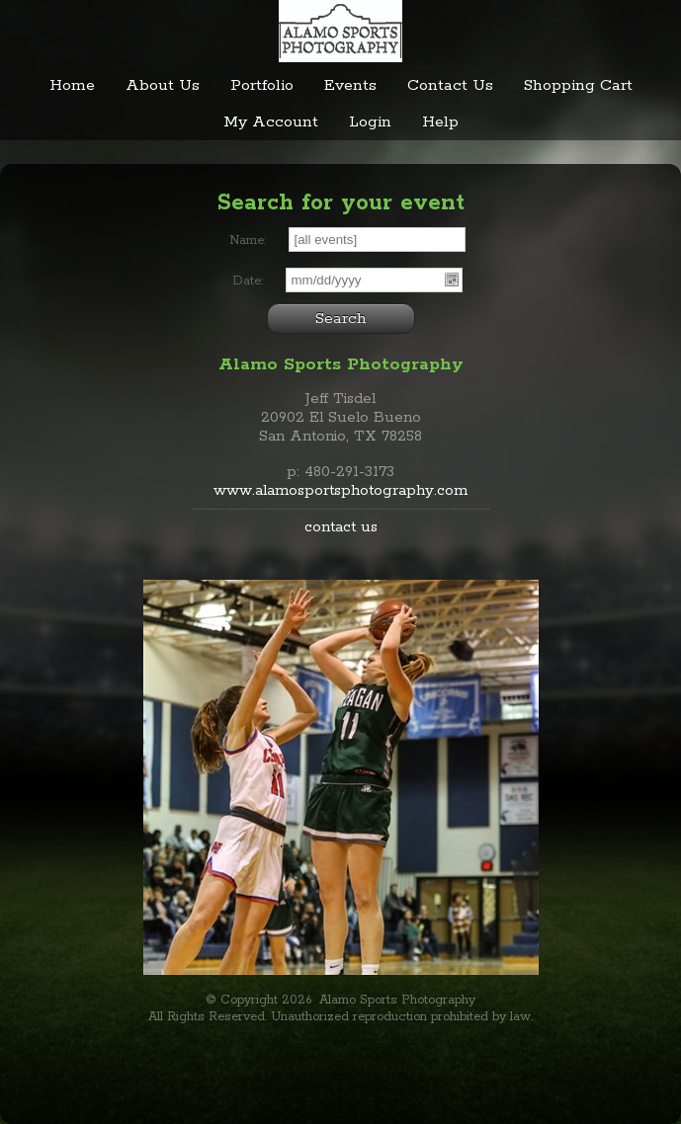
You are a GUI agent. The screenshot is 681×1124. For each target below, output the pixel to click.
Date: (247, 281)
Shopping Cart (578, 85)
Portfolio (262, 85)
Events (350, 85)
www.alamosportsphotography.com (340, 490)
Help (440, 122)
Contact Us (450, 85)
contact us (341, 527)
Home (72, 85)
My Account (270, 122)
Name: (247, 240)
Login (370, 122)
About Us (163, 85)
